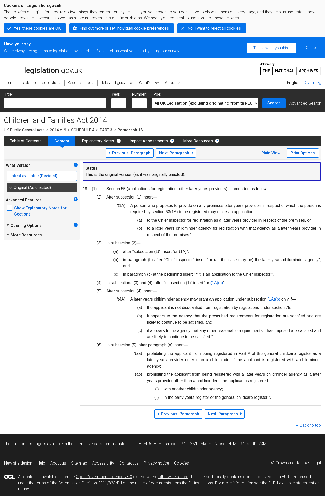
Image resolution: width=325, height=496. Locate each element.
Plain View (270, 153)
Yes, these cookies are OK (37, 28)
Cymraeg (313, 82)
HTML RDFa (238, 443)
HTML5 (145, 443)
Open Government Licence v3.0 (104, 476)
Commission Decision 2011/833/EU (90, 483)
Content (61, 141)
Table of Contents (26, 141)
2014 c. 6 (58, 130)
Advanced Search (305, 103)
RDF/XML (260, 443)
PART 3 (106, 130)
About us (58, 463)
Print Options (303, 153)
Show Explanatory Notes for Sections (40, 211)
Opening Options (24, 225)
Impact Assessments (148, 141)
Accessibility (103, 463)
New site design (18, 463)
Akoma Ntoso (213, 443)
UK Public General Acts (24, 130)
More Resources (198, 141)
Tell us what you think (271, 48)
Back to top (310, 425)
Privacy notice (156, 463)
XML (194, 443)
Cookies (181, 463)
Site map (79, 463)
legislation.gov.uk (43, 68)
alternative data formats (95, 443)
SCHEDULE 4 (82, 130)
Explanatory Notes (98, 141)
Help (41, 463)
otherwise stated (173, 476)
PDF (184, 443)
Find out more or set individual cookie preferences (124, 28)
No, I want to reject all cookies (214, 28)
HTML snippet (166, 443)
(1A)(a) (216, 282)
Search (274, 103)
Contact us (129, 463)
